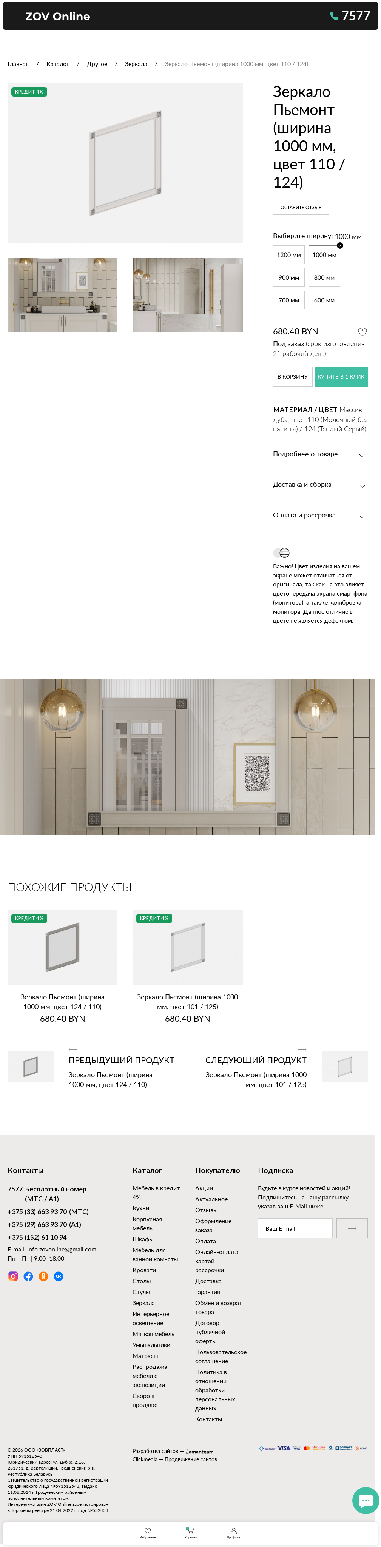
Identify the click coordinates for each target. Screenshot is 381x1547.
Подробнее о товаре (305, 454)
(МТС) (48, 1213)
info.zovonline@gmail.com (61, 1249)
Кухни (141, 1207)
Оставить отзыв (301, 207)
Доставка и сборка (302, 485)
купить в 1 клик (341, 377)
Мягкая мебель (153, 1333)
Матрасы (145, 1355)
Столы (142, 1280)
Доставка (208, 1280)
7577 (350, 15)
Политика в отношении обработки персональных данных (215, 1390)
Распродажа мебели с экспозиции (150, 1375)
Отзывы (206, 1209)
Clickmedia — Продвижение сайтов (175, 1459)
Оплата (205, 1240)
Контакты (208, 1418)
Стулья (142, 1291)
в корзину (293, 377)
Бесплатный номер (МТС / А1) (47, 1194)
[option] (125, 163)
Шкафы (143, 1238)
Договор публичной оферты (210, 1331)
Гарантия (207, 1291)
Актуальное (211, 1198)
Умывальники (151, 1344)
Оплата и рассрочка (304, 515)
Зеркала (144, 1302)
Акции (204, 1187)
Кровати (144, 1269)
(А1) (44, 1225)
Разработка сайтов (155, 1451)
